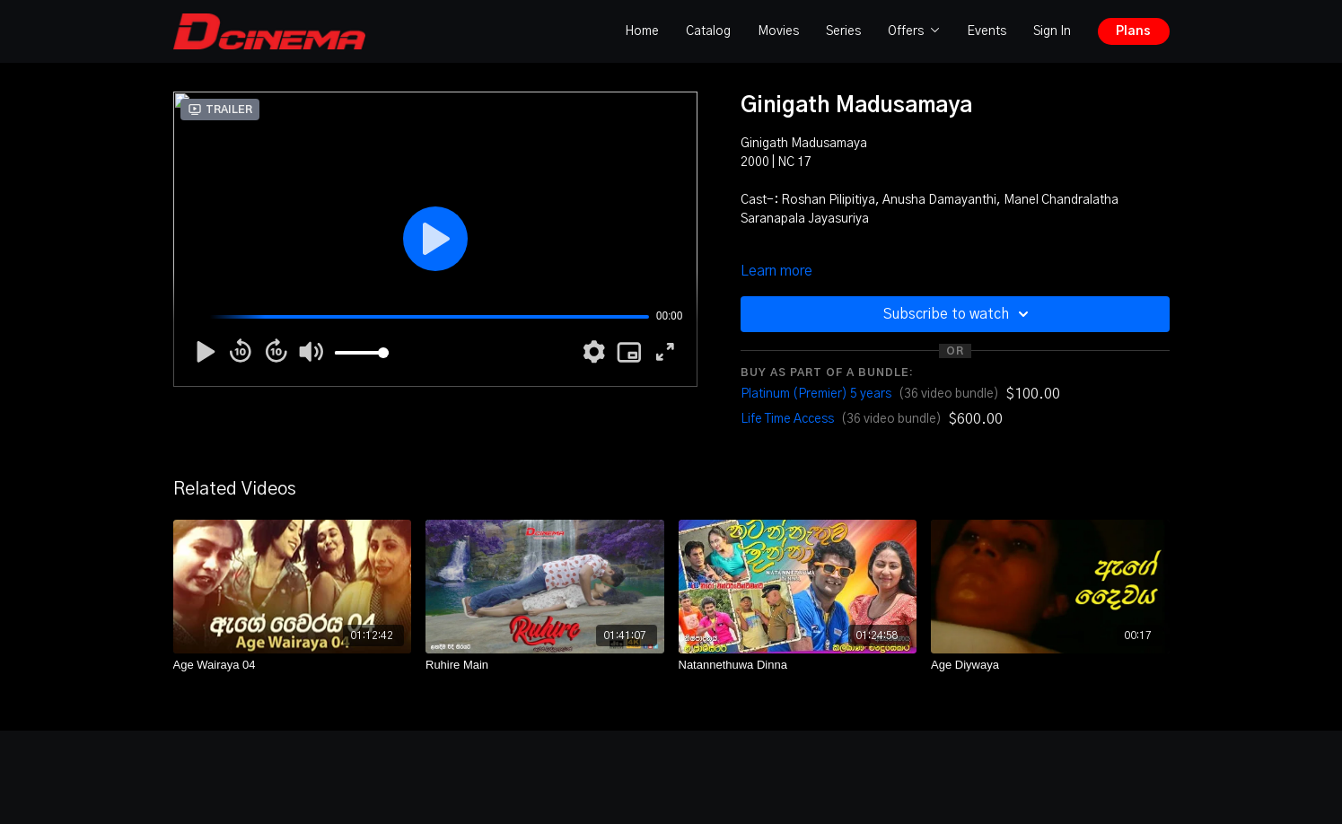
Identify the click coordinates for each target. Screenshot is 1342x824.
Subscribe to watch (958, 314)
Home (642, 31)
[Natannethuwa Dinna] (798, 665)
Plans (1133, 31)
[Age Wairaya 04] (292, 665)
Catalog (708, 31)
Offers (914, 31)
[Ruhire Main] (544, 665)
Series (843, 31)
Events (986, 31)
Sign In (1052, 31)
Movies (778, 31)
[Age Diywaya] (1050, 665)
